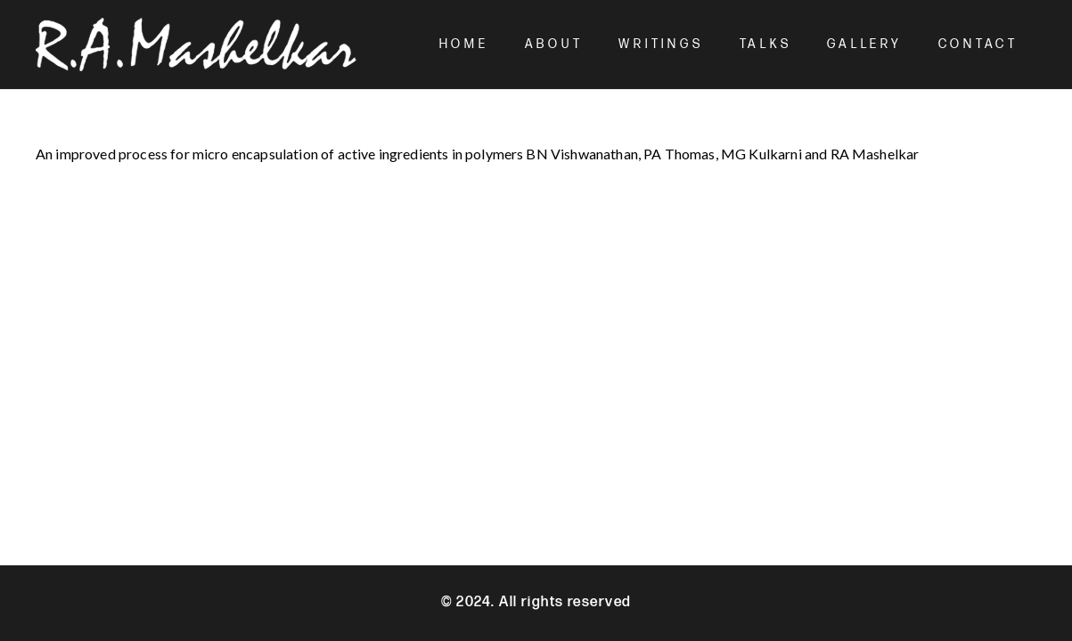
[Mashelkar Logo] (196, 44)
